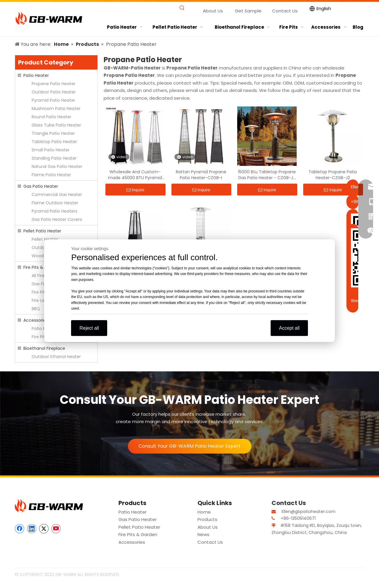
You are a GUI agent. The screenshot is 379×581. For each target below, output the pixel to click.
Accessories (35, 320)
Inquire (135, 189)
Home (204, 512)
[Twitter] (44, 528)
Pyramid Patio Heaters (54, 211)
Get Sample (248, 11)
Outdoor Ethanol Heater (56, 357)
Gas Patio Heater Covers (57, 219)
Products (207, 519)
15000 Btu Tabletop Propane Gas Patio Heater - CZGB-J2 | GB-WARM (267, 175)
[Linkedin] (31, 528)
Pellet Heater (45, 239)
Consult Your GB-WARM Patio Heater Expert (190, 446)
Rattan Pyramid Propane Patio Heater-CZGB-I (201, 175)
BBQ (36, 309)
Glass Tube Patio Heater (56, 125)
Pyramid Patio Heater (53, 100)
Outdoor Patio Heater (54, 92)
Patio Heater (36, 75)
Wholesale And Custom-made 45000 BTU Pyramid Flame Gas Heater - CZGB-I (135, 175)
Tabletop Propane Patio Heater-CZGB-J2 (333, 175)
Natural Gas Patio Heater (57, 166)
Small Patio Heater (51, 150)
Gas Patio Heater (40, 186)
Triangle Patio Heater (53, 133)
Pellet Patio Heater (42, 231)
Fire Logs (40, 300)
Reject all (89, 327)
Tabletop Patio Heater (54, 142)
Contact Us (285, 11)
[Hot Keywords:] (182, 8)
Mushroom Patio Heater (56, 108)
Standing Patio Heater (54, 158)
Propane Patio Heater (54, 84)
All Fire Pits (42, 276)
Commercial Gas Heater (57, 195)
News (203, 534)
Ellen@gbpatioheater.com (308, 511)
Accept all (289, 327)
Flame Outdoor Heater (55, 203)
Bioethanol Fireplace (44, 348)
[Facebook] (19, 528)
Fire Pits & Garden (41, 267)
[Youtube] (56, 528)
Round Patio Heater (51, 117)
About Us (213, 11)
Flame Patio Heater (51, 175)
